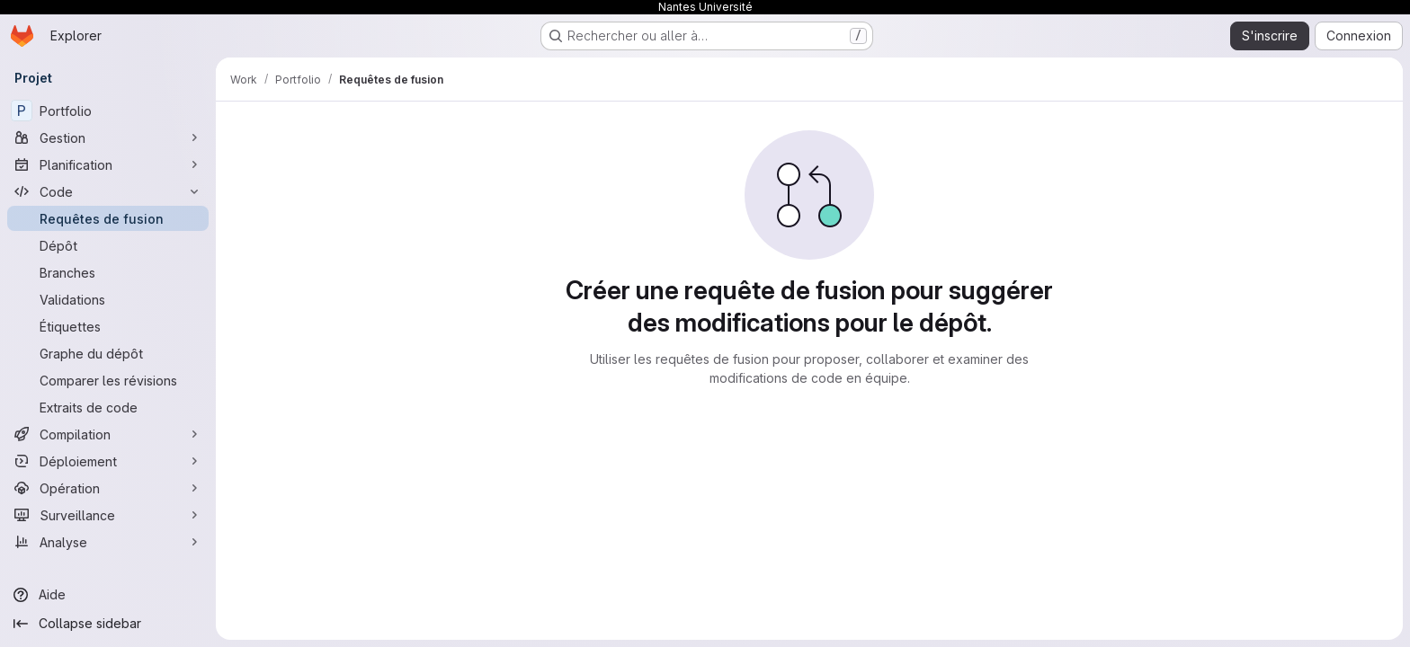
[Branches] (108, 272)
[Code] (108, 191)
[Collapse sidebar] (108, 623)
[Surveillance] (108, 514)
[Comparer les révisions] (108, 380)
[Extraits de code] (108, 407)
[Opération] (108, 488)
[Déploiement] (108, 461)
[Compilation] (108, 434)
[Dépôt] (108, 245)
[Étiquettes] (108, 326)
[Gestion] (108, 137)
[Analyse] (108, 541)
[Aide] (108, 594)
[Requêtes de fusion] (108, 218)
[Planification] (108, 164)
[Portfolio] (108, 110)
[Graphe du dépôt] (108, 353)
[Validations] (108, 299)
